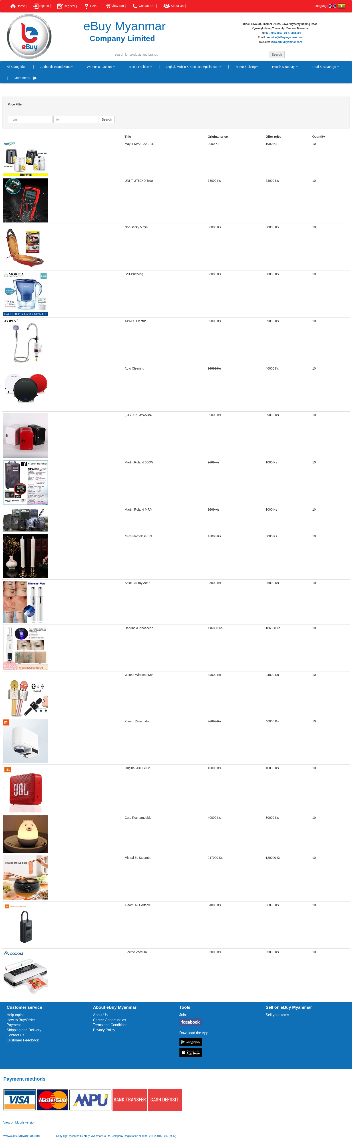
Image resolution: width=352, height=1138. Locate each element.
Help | (91, 6)
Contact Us (15, 1035)
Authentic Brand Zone (56, 67)
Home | (18, 6)
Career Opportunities (109, 1020)
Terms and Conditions (110, 1025)
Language (325, 6)
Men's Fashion (140, 67)
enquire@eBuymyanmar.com (285, 37)
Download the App (193, 1033)
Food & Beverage (325, 67)
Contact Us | (144, 6)
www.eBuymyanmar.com (286, 42)
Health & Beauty (285, 67)
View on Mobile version (19, 1122)
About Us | (174, 6)
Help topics (15, 1015)
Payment (14, 1025)
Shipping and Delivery (24, 1030)
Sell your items (277, 1015)
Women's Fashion (101, 67)
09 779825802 (292, 32)
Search (107, 119)
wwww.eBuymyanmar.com (21, 1136)
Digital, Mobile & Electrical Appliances (193, 67)
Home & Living (246, 67)
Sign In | (42, 6)
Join (182, 1015)
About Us (100, 1015)
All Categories (16, 67)
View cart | (115, 6)
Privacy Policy (104, 1030)
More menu (25, 78)
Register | (67, 6)
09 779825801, (274, 32)
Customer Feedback (23, 1040)
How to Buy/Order (21, 1020)
